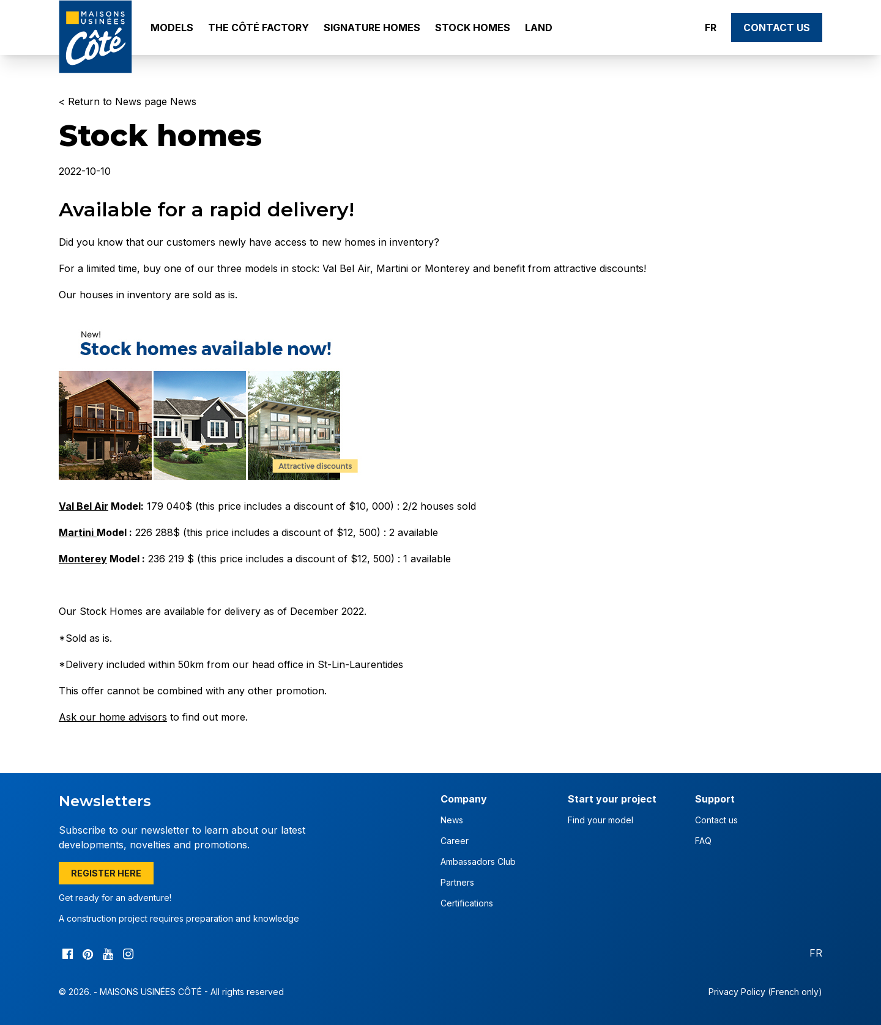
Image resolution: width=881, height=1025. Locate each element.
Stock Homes (472, 27)
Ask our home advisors (113, 717)
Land (538, 27)
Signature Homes (372, 27)
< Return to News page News (127, 101)
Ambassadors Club (478, 861)
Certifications (467, 903)
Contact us (776, 27)
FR (710, 27)
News (452, 820)
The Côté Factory (258, 27)
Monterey (83, 559)
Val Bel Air (83, 506)
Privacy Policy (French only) (765, 991)
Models (172, 27)
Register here (106, 873)
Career (455, 841)
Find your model (600, 820)
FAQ (703, 841)
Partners (457, 882)
